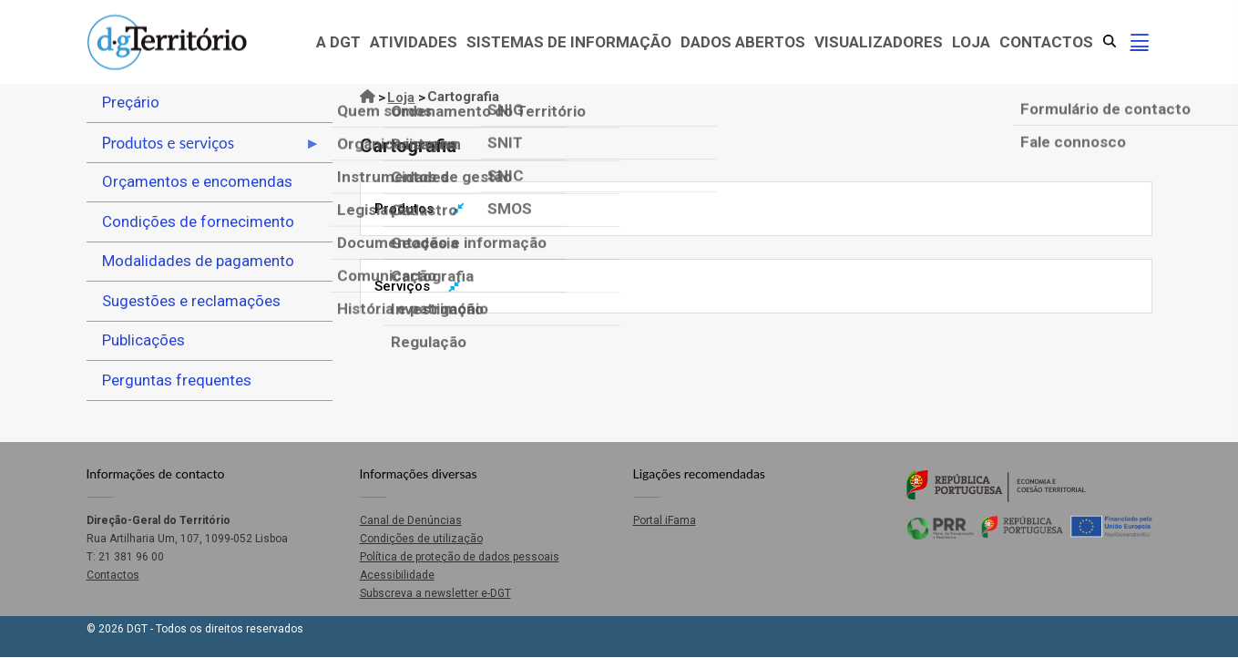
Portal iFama (664, 520)
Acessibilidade (397, 575)
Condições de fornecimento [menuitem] (198, 221)
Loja (971, 42)
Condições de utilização (421, 538)
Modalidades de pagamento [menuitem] (198, 261)
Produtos (404, 208)
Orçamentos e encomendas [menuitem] (197, 181)
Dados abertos (742, 42)
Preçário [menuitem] (130, 102)
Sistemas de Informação (568, 42)
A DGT (338, 42)
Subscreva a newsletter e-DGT (435, 593)
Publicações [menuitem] (143, 340)
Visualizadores (878, 42)
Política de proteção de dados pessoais (459, 556)
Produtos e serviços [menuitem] (204, 147)
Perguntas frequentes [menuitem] (176, 380)
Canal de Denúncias (411, 520)
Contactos (1046, 42)
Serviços (402, 286)
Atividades (413, 42)
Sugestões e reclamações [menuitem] (191, 301)
